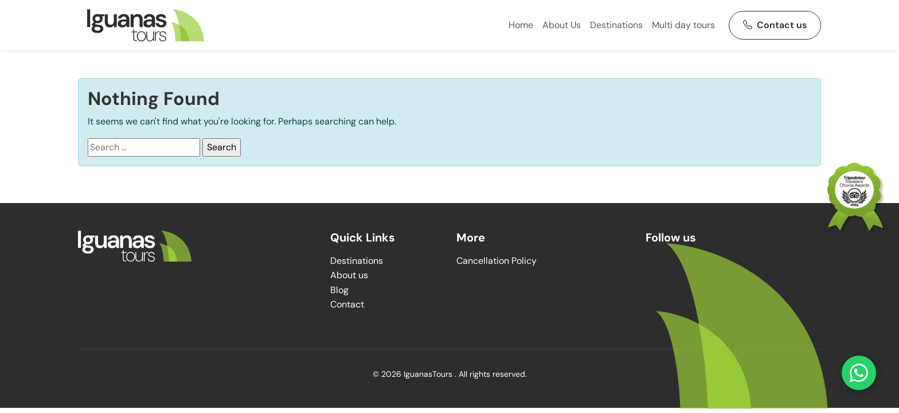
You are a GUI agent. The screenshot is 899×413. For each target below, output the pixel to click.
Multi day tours (683, 25)
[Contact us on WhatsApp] (859, 373)
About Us (561, 25)
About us (349, 275)
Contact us (775, 25)
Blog (339, 290)
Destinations (616, 25)
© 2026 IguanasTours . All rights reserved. (450, 374)
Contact (347, 304)
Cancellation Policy (496, 261)
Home (521, 25)
